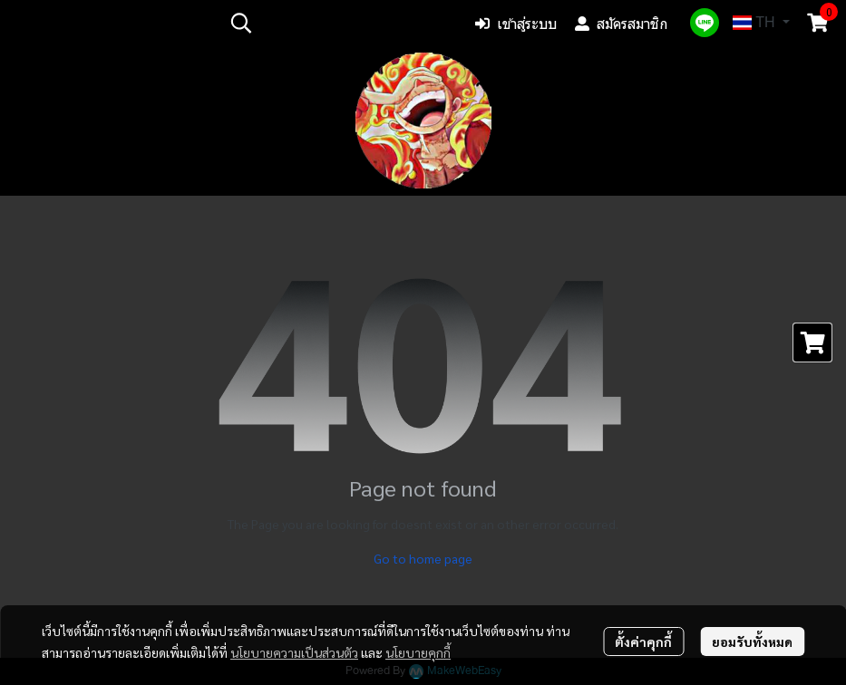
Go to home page (423, 558)
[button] (339, 22)
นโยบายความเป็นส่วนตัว (294, 652)
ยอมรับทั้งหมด (752, 641)
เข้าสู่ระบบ (516, 23)
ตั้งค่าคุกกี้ (643, 641)
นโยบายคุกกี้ (418, 652)
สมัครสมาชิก (621, 23)
